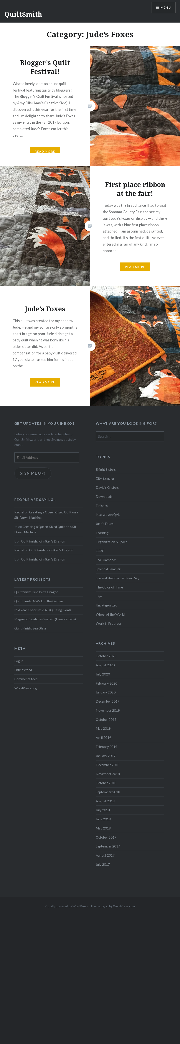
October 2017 (106, 837)
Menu (165, 8)
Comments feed (26, 679)
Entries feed (23, 670)
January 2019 (106, 756)
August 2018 (105, 801)
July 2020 (103, 674)
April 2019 (103, 737)
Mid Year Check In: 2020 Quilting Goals (42, 610)
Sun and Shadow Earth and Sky (117, 578)
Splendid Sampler (108, 569)
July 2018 (103, 810)
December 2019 (107, 701)
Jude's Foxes (105, 524)
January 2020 (106, 692)
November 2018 (108, 774)
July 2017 (103, 864)
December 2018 (107, 765)
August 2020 (105, 665)
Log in (18, 661)
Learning (102, 533)
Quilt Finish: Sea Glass (30, 628)
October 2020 (106, 656)
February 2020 (106, 683)
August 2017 (105, 855)
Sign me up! (33, 473)
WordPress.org (25, 688)
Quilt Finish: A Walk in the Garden (38, 601)
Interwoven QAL (108, 514)
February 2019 (106, 747)
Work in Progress (109, 623)
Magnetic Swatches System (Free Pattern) (45, 619)
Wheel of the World (110, 614)
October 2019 (106, 719)
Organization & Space (111, 542)
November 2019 (108, 710)
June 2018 (103, 819)
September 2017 (108, 846)
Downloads (104, 496)
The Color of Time (109, 587)
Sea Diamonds (106, 560)
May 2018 (103, 828)
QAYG (100, 551)
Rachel (19, 512)
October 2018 (106, 783)
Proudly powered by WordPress (66, 906)
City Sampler (105, 478)
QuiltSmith (23, 14)
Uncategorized (106, 605)
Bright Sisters (106, 469)
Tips (99, 596)
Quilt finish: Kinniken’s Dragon (43, 541)
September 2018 (108, 792)
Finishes (102, 506)
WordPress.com (124, 906)
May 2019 (103, 728)
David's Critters (107, 487)
